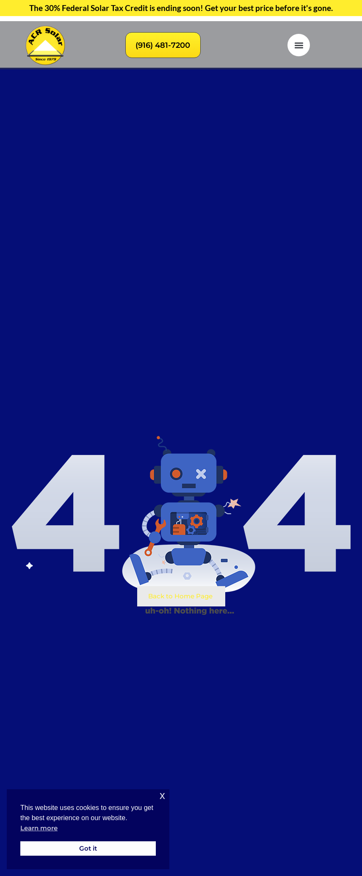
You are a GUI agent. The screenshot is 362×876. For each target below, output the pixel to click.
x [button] (162, 795)
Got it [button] (88, 848)
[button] (299, 45)
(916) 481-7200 (162, 45)
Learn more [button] (39, 828)
